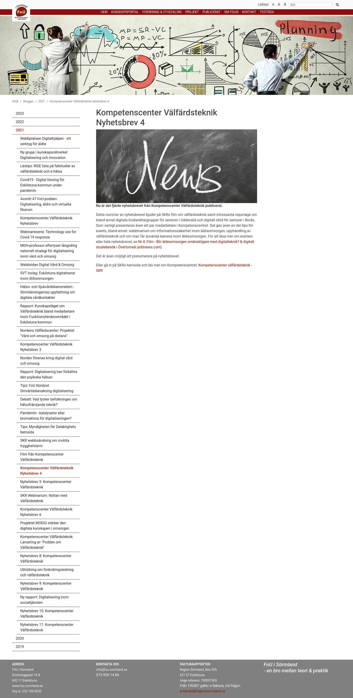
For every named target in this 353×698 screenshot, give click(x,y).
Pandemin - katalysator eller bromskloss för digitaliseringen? (46, 416)
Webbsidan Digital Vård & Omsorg (47, 265)
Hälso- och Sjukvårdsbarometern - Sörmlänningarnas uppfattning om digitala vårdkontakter (47, 292)
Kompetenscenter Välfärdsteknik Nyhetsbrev (46, 221)
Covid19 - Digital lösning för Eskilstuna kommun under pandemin (42, 185)
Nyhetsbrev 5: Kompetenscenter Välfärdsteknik (45, 484)
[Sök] (310, 4)
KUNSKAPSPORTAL (125, 12)
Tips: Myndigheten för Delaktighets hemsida (48, 429)
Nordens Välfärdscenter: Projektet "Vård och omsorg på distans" (47, 333)
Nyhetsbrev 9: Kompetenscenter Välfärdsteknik (45, 586)
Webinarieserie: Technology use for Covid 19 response (48, 234)
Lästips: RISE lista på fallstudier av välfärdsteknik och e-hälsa (47, 169)
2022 (20, 122)
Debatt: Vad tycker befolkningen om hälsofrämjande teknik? (48, 402)
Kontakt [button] (249, 12)
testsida (267, 12)
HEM (104, 12)
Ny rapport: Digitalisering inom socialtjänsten (44, 600)
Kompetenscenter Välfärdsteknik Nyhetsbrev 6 (46, 512)
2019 (20, 647)
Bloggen (28, 101)
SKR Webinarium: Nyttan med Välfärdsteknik (43, 498)
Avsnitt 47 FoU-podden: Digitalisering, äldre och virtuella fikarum (45, 204)
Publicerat (211, 12)
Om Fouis (231, 12)
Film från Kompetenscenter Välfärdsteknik (42, 457)
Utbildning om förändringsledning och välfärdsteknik (47, 572)
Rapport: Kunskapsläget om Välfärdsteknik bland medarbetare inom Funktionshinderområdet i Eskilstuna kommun (47, 314)
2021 (41, 101)
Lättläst (263, 4)
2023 (20, 113)
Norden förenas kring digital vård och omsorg (46, 361)
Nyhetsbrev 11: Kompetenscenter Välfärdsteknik (46, 627)
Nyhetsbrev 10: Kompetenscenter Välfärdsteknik (46, 613)
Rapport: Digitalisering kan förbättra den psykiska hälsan (48, 374)
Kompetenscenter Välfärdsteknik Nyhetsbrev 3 (46, 347)
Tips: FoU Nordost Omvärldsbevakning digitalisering (46, 388)
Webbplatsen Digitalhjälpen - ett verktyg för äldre (45, 141)
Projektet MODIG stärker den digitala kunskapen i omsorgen (44, 526)
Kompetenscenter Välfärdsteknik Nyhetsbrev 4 (46, 471)
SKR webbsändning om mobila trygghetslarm (44, 443)
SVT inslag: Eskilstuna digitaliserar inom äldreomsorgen (47, 276)
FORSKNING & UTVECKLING (162, 12)
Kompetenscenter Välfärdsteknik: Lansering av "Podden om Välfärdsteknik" (46, 542)
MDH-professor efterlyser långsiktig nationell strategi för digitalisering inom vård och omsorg (48, 251)
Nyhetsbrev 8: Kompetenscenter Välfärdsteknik (45, 558)
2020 (20, 638)
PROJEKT (192, 12)
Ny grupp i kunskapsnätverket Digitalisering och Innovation (44, 155)
